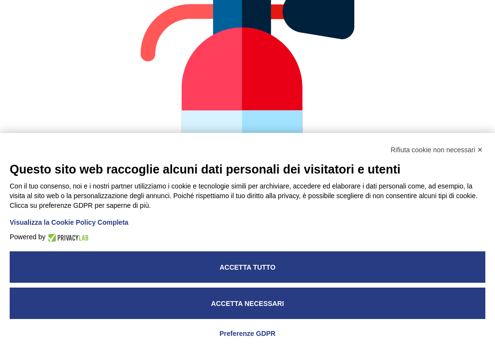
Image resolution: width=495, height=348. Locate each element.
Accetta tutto (247, 267)
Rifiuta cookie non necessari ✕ (437, 150)
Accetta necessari (247, 303)
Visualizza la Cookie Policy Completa (69, 222)
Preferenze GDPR (247, 333)
